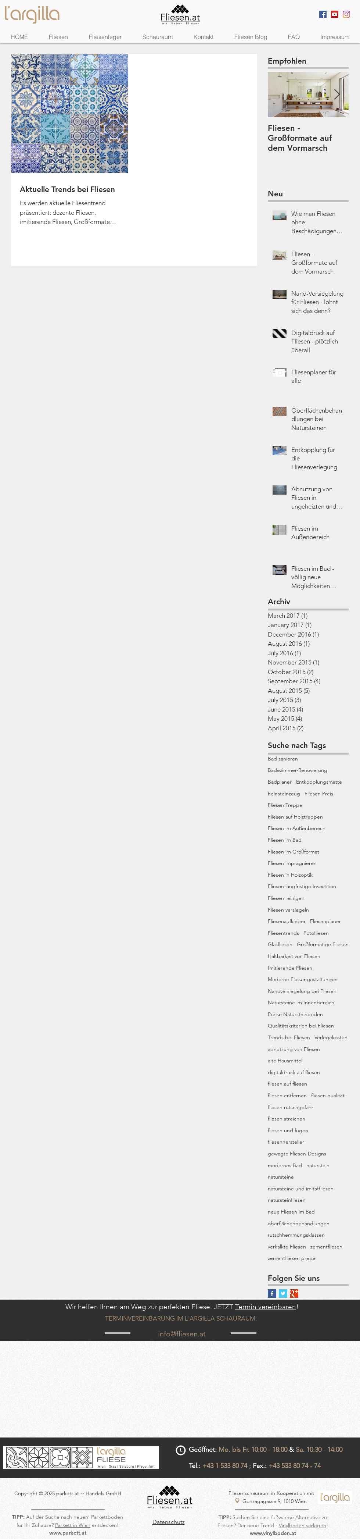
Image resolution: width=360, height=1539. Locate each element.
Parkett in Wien (72, 1525)
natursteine (281, 1176)
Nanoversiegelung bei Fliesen (302, 991)
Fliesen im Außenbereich (296, 828)
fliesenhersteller (286, 1142)
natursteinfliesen (287, 1200)
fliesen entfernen (287, 1095)
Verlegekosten (331, 1037)
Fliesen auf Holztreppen (295, 816)
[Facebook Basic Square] (272, 1293)
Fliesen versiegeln (288, 909)
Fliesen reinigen (286, 898)
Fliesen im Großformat (293, 851)
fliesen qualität (328, 1095)
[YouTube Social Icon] (334, 14)
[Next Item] (337, 95)
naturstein (318, 1165)
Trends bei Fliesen (289, 1037)
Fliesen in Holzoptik (290, 875)
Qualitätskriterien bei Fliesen (301, 1025)
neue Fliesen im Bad (291, 1211)
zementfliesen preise (292, 1258)
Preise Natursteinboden (295, 1014)
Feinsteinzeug (284, 793)
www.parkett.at (67, 1532)
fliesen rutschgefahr (290, 1107)
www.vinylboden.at (273, 1533)
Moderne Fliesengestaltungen (303, 979)
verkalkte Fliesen (287, 1246)
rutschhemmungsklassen (296, 1235)
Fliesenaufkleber (287, 921)
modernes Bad (285, 1165)
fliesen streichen (286, 1118)
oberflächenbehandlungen (299, 1223)
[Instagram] (346, 14)
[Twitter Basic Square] (283, 1293)
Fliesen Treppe (285, 805)
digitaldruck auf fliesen (294, 1072)
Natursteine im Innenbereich (301, 1002)
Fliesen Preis (319, 793)
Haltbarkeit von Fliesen (294, 956)
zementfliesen (326, 1246)
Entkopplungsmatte (319, 782)
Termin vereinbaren (265, 1307)
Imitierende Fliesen (290, 968)
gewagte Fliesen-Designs (297, 1153)
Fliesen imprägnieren (292, 863)
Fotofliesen (316, 933)
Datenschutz (168, 1521)
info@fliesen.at (182, 1333)
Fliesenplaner (325, 921)
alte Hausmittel (285, 1060)
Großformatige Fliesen (323, 944)
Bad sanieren (283, 758)
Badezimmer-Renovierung (297, 770)
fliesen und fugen (288, 1130)
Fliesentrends (283, 933)
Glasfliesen (280, 944)
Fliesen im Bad (285, 840)
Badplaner (280, 782)
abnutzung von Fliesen (294, 1049)
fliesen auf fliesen (287, 1083)
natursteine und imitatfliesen (301, 1188)
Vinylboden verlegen (302, 1525)
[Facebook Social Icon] (323, 14)
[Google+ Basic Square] (294, 1293)
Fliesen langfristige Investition (302, 886)
